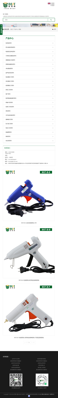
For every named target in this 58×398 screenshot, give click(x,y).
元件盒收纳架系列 (10, 115)
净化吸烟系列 (9, 68)
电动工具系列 (9, 128)
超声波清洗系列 (10, 72)
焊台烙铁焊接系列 (10, 47)
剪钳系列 (8, 111)
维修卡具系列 (9, 102)
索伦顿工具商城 (41, 367)
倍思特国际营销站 (41, 358)
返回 (55, 29)
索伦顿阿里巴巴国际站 (41, 369)
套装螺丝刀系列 (10, 85)
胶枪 (20, 29)
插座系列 (8, 136)
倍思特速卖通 (15, 365)
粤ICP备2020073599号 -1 (20, 394)
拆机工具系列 (9, 89)
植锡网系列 (9, 132)
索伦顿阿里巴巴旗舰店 (15, 369)
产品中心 (16, 29)
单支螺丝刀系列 (10, 81)
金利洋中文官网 (15, 358)
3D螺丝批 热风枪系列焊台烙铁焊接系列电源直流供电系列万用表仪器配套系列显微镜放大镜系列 (26, 16)
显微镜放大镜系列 (10, 60)
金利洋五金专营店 (15, 363)
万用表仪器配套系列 (11, 55)
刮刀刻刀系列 (9, 123)
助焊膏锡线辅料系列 (11, 98)
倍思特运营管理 (41, 363)
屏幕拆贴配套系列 (10, 64)
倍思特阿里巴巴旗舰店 (15, 361)
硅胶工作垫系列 (10, 106)
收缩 (1, 29)
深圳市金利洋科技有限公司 (32, 394)
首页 (11, 29)
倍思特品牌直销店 (15, 367)
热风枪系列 (9, 43)
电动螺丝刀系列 (10, 77)
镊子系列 (8, 94)
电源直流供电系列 (10, 51)
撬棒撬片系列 (9, 119)
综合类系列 (9, 140)
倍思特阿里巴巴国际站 (41, 361)
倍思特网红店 (41, 365)
